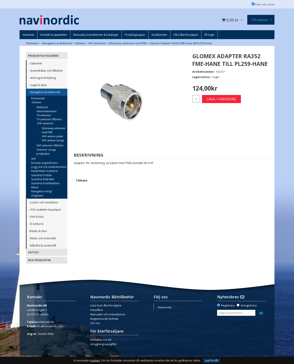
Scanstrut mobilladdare (45, 183)
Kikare (35, 187)
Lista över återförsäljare (106, 305)
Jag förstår (211, 360)
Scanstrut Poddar (41, 175)
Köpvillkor (96, 310)
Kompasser (38, 98)
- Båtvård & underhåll (42, 245)
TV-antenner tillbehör (49, 119)
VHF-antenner (97, 43)
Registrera (228, 305)
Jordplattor (43, 154)
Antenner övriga (46, 150)
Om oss (95, 323)
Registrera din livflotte (104, 319)
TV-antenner (44, 115)
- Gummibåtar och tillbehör (46, 70)
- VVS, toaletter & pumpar (45, 209)
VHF (33, 159)
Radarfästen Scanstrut (44, 171)
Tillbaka (81, 180)
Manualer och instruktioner (107, 314)
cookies (95, 360)
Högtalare (37, 195)
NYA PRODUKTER (39, 260)
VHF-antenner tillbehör (50, 145)
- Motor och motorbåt (42, 238)
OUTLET (33, 252)
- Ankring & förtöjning (42, 78)
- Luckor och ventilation (43, 202)
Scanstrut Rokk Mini (42, 179)
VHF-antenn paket (52, 136)
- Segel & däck (38, 85)
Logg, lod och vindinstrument (48, 167)
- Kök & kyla (36, 216)
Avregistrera (249, 305)
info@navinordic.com (49, 326)
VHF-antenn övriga (53, 140)
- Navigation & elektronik (56, 43)
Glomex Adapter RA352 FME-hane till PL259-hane (181, 43)
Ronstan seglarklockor (44, 163)
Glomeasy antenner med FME (128, 43)
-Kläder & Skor (38, 231)
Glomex (80, 43)
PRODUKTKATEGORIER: (43, 56)
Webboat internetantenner (47, 109)
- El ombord (36, 224)
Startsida (32, 43)
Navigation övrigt (41, 191)
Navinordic (165, 307)
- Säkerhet (35, 63)
